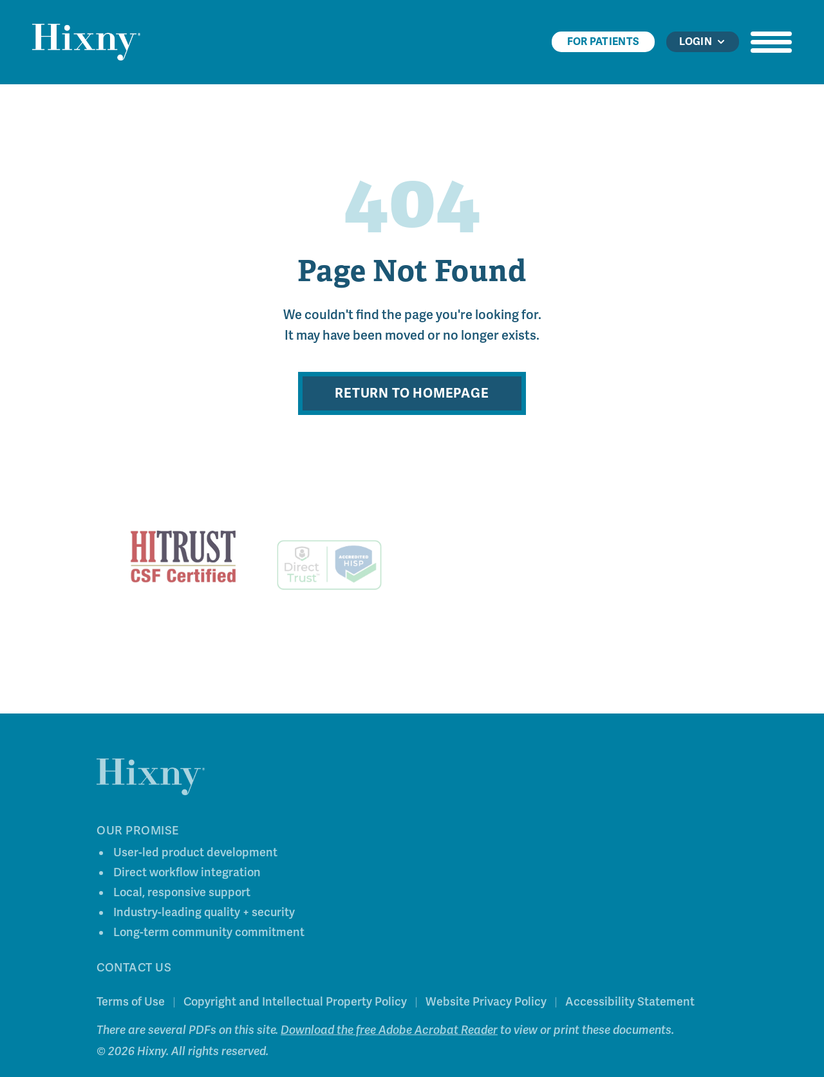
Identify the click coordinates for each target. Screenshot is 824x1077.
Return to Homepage (412, 393)
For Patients (603, 41)
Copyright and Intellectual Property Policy (295, 1004)
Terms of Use (131, 1004)
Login (702, 41)
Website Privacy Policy (486, 1004)
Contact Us (134, 969)
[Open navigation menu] (771, 42)
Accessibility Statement (630, 1004)
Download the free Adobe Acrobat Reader (389, 1032)
